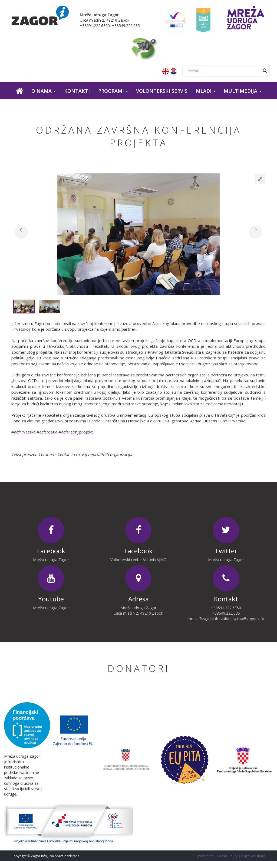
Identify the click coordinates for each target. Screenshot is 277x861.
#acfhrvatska (23, 432)
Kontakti (77, 91)
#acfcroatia (47, 432)
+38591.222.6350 (226, 607)
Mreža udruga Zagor (51, 559)
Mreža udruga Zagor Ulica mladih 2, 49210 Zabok (138, 610)
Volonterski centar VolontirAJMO (138, 559)
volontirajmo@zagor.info (242, 618)
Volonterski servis (161, 91)
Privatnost (206, 856)
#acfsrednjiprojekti (76, 432)
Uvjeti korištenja (253, 856)
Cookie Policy (227, 856)
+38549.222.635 (226, 613)
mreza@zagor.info (203, 618)
